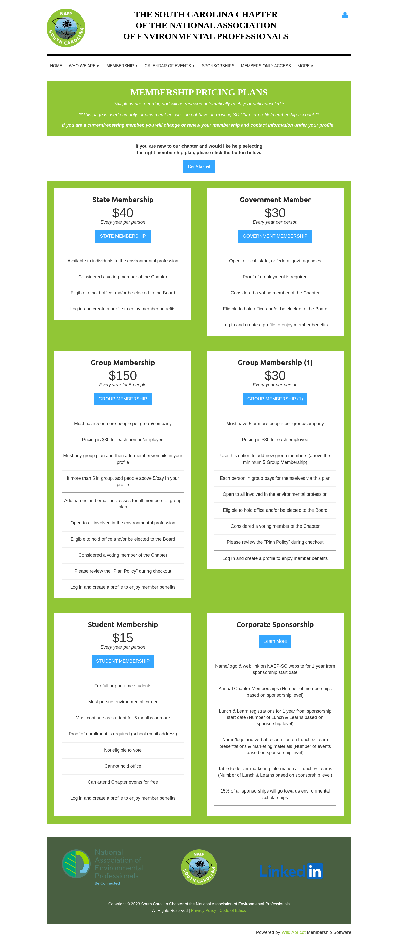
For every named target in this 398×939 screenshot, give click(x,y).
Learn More (275, 641)
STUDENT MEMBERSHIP (123, 661)
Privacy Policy (203, 910)
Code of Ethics (233, 910)
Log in (345, 15)
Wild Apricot (293, 932)
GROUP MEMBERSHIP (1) (275, 398)
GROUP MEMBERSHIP (122, 398)
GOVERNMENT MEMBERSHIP (275, 236)
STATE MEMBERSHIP (123, 236)
